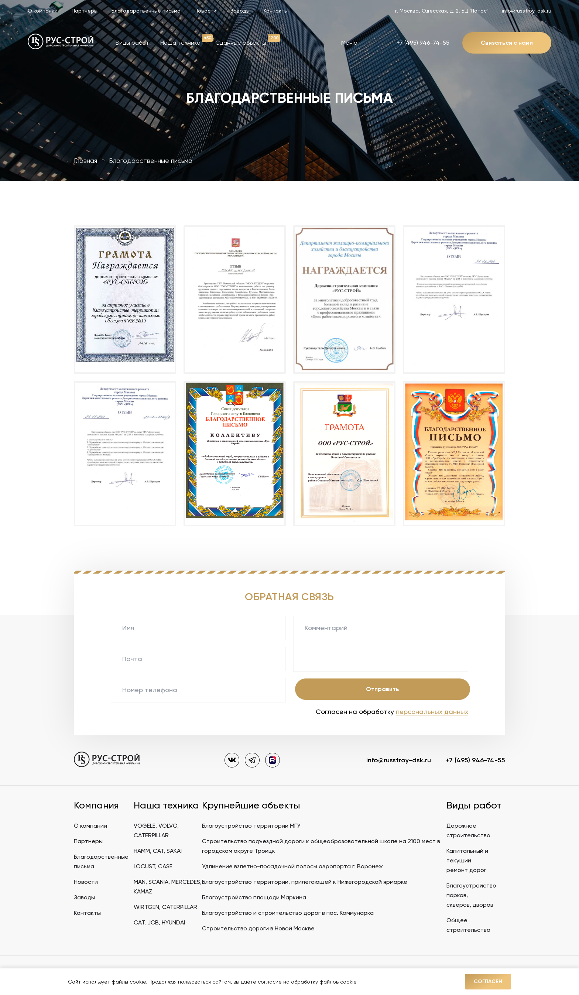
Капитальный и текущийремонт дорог (467, 860)
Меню (359, 42)
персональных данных (432, 711)
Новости (205, 11)
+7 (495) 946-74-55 (423, 42)
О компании (43, 11)
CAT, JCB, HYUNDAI (159, 922)
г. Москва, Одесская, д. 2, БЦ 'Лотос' (441, 11)
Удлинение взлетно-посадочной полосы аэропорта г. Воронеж (292, 866)
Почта (132, 659)
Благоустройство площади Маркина (254, 897)
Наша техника (180, 42)
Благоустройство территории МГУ (251, 825)
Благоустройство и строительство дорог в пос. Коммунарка (288, 912)
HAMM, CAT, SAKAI (158, 850)
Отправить (382, 689)
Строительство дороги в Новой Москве (258, 928)
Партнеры (84, 11)
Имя (128, 628)
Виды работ (132, 42)
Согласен (488, 981)
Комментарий (326, 628)
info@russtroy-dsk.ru (526, 11)
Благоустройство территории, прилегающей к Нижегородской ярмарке (304, 881)
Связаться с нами (507, 42)
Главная (85, 160)
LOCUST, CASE (153, 866)
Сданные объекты (240, 42)
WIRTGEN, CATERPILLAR (165, 906)
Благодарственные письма (146, 11)
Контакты (276, 11)
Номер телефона (149, 690)
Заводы (240, 11)
